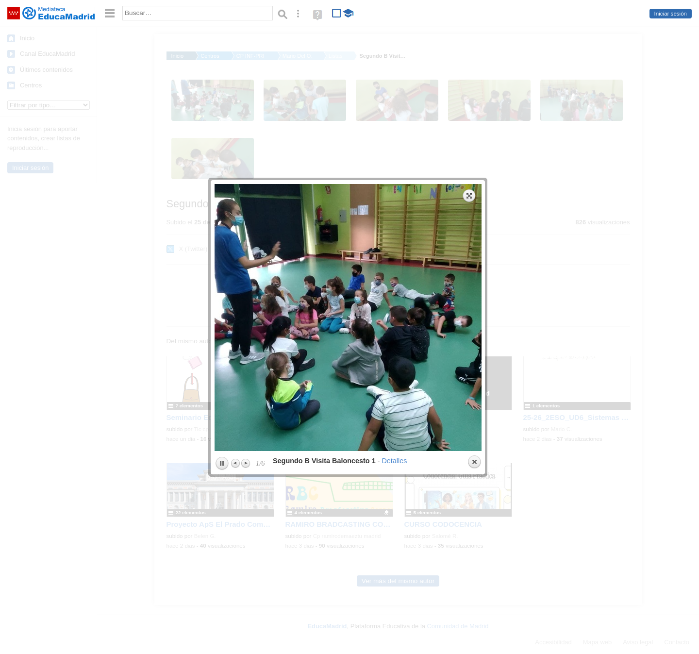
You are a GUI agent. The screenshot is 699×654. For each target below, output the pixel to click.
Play (222, 310)
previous (280, 164)
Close (474, 309)
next (416, 164)
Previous (236, 310)
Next (245, 310)
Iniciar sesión (670, 14)
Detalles (394, 307)
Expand (469, 42)
